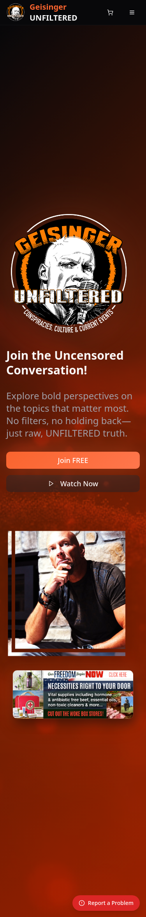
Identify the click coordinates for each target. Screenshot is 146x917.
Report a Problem (106, 903)
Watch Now (73, 483)
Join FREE (73, 460)
